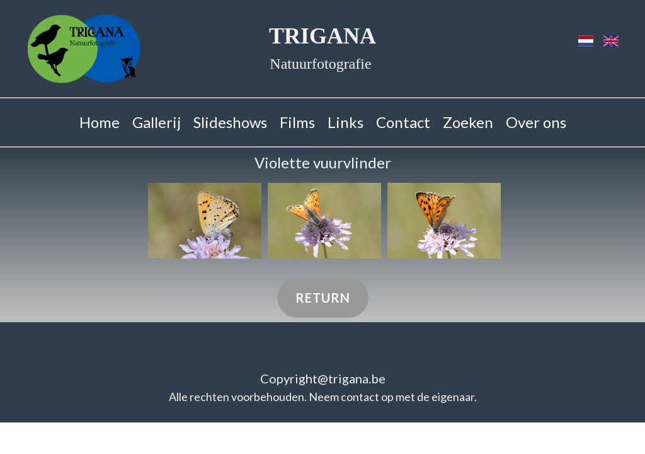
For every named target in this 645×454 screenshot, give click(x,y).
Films (297, 122)
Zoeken (468, 122)
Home (99, 122)
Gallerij (156, 122)
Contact (403, 122)
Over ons (536, 122)
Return (322, 297)
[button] (204, 221)
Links (345, 122)
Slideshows (230, 122)
